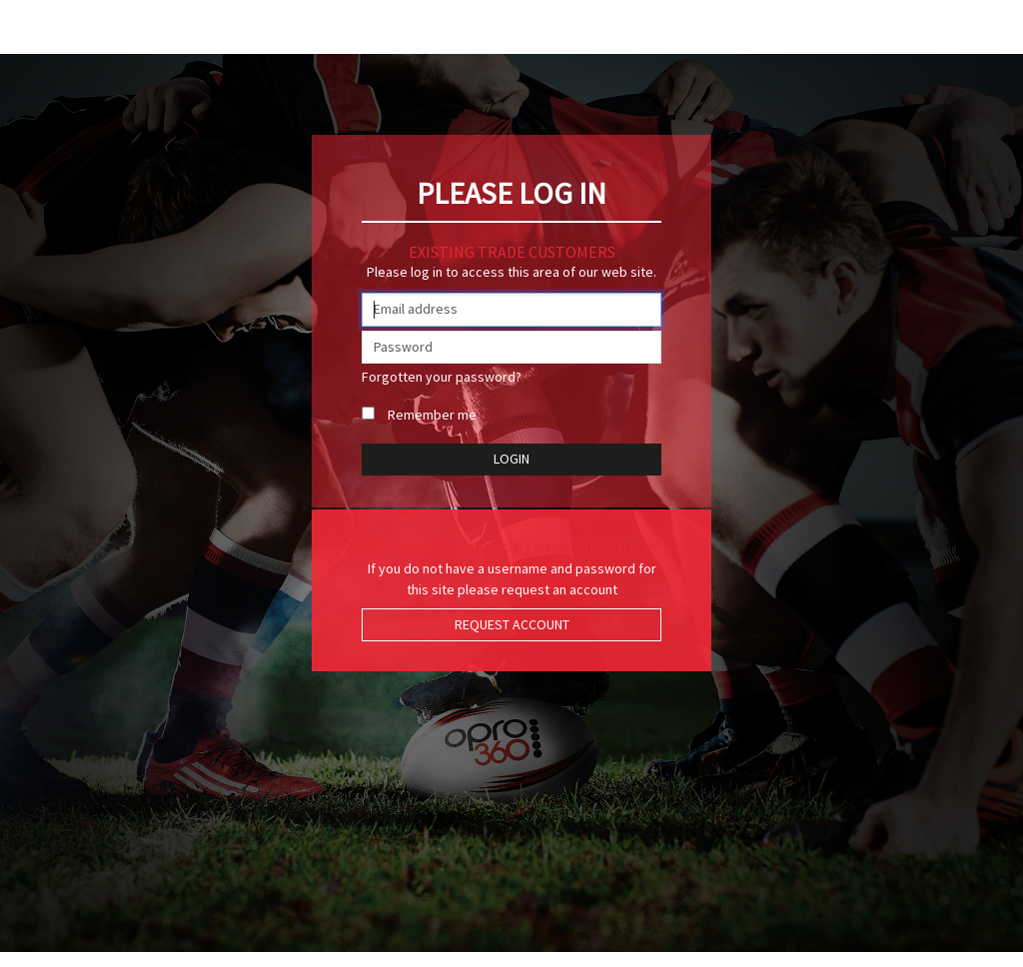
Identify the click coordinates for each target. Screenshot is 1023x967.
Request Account (512, 624)
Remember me (432, 415)
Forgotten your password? (441, 377)
